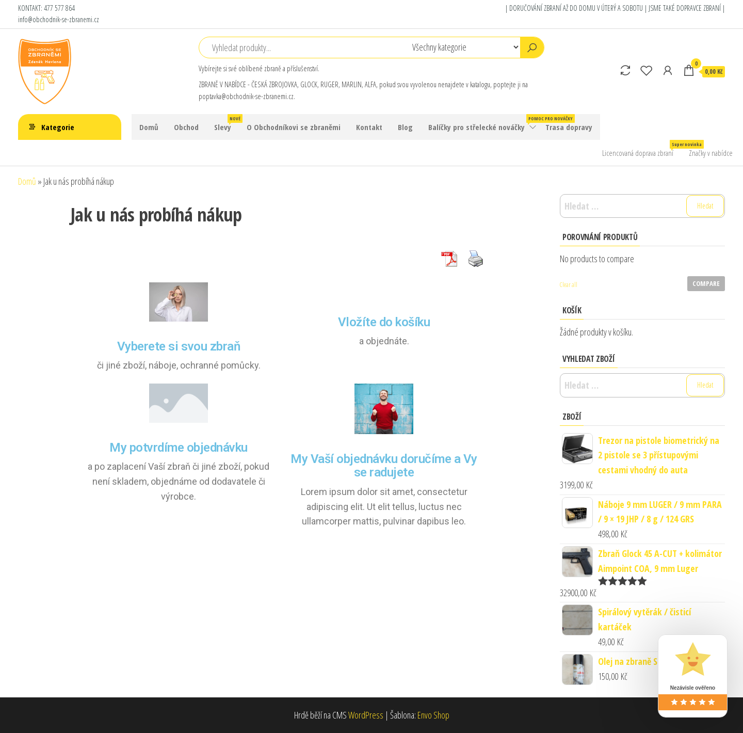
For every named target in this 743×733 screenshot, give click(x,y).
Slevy (226, 123)
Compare (706, 283)
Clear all (568, 284)
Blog (405, 127)
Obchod (186, 127)
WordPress (365, 715)
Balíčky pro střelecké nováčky (483, 123)
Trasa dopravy (568, 127)
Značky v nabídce (711, 153)
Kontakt (369, 127)
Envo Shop (433, 715)
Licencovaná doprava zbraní (641, 149)
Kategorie (57, 127)
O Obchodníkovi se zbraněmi (294, 127)
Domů (148, 127)
